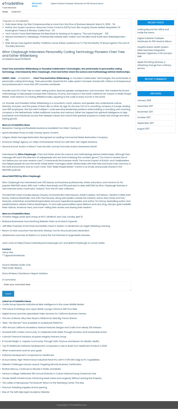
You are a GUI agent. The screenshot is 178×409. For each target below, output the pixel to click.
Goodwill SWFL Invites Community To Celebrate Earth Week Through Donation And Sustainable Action (54, 332)
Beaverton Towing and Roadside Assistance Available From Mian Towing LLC (41, 128)
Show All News (9, 273)
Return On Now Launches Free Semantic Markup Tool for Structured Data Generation (45, 230)
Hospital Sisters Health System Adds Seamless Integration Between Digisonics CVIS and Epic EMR (154, 52)
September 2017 (145, 123)
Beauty (18, 268)
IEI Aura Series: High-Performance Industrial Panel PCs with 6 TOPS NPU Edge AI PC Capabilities (50, 359)
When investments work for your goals (22, 350)
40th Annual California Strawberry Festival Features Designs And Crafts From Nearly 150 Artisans (51, 327)
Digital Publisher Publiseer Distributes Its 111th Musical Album (77, 3)
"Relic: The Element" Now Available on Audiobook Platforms (32, 323)
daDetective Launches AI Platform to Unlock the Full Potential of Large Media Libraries (46, 235)
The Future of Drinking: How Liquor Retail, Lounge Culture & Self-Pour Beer (39, 309)
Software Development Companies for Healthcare (28, 355)
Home (5, 12)
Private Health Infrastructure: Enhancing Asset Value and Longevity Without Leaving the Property (52, 378)
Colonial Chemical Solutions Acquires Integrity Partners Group (34, 336)
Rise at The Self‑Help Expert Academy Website (26, 392)
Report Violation (39, 273)
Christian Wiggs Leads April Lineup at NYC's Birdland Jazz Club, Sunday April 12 (42, 216)
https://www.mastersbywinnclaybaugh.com (40, 243)
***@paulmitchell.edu (13, 255)
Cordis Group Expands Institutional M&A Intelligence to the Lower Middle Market (43, 304)
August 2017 (143, 128)
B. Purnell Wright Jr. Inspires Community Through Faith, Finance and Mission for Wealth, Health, (50, 341)
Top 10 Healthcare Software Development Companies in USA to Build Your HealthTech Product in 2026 (54, 346)
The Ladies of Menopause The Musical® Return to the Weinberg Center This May (43, 382)
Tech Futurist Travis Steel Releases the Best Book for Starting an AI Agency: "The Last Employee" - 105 (56, 33)
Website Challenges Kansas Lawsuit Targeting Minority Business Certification (41, 364)
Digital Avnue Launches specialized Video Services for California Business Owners (44, 313)
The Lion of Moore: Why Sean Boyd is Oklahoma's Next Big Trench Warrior (39, 318)
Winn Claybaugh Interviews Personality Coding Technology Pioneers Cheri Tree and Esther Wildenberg (63, 54)
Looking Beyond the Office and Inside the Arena (153, 31)
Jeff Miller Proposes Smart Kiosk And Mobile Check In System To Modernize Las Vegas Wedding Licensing (56, 226)
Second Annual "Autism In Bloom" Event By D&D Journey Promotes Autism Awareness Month (49, 146)
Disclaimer (24, 273)
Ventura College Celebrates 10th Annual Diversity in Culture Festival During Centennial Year (49, 373)
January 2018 (144, 100)
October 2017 (144, 117)
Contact (17, 12)
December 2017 (145, 106)
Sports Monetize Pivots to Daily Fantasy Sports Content (30, 132)
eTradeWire (12, 3)
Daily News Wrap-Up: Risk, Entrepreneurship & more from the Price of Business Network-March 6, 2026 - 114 (60, 24)
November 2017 (145, 111)
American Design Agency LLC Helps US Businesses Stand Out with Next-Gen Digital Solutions (49, 142)
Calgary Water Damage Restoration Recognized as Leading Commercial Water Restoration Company (55, 137)
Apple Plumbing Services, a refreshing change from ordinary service (154, 65)
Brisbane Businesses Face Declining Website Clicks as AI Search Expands (39, 221)
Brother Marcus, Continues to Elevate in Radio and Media (31, 369)
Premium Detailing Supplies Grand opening (24, 387)
